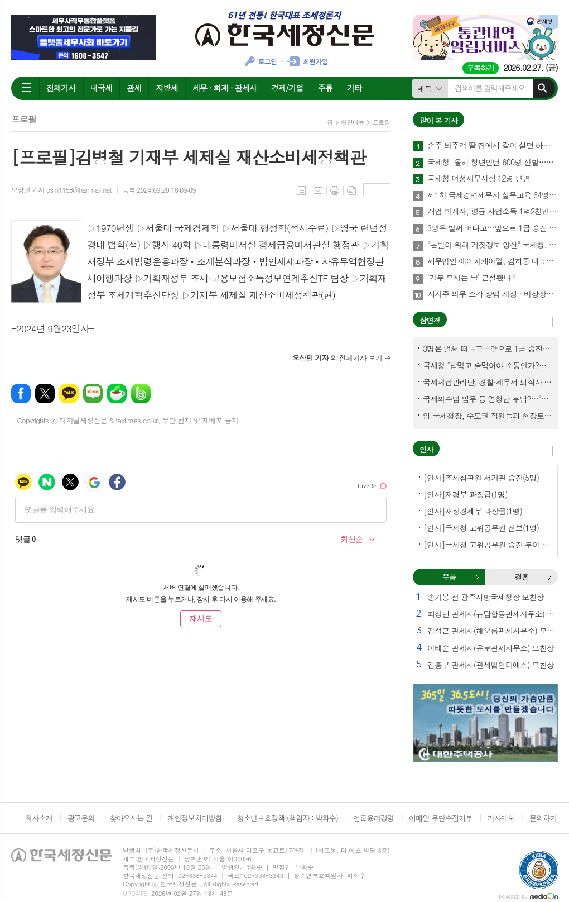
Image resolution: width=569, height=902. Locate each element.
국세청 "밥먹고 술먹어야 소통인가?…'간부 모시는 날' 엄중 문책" (487, 365)
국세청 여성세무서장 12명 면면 (478, 178)
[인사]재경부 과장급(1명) (465, 494)
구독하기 (480, 68)
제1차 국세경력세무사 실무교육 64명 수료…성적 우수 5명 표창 (492, 195)
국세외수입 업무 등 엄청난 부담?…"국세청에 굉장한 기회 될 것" (487, 398)
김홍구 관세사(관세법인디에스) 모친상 (490, 665)
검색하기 (542, 88)
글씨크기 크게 (370, 190)
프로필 (381, 122)
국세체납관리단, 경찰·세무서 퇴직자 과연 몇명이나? (487, 382)
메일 (318, 190)
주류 (325, 87)
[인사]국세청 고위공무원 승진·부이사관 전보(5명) (487, 544)
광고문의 (81, 818)
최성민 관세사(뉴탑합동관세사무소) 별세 (492, 614)
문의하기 (543, 818)
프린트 (334, 190)
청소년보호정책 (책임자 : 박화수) (287, 818)
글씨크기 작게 (383, 190)
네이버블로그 (93, 393)
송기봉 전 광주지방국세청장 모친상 (485, 597)
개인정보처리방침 (194, 818)
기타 (354, 87)
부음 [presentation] (449, 576)
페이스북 (21, 393)
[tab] (449, 577)
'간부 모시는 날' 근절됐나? (471, 278)
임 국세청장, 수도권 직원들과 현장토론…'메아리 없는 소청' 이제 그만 (487, 415)
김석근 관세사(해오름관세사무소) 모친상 (492, 631)
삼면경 (429, 320)
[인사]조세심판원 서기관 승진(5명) (481, 477)
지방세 (166, 87)
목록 (301, 190)
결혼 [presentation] (521, 576)
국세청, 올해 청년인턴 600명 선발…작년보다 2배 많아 (492, 162)
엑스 (45, 393)
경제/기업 (287, 87)
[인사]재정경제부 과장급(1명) (472, 511)
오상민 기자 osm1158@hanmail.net (61, 189)
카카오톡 (69, 393)
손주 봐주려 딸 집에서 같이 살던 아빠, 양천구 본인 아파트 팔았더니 (492, 145)
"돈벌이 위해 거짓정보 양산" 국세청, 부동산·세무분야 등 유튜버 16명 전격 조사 (492, 245)
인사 (426, 449)
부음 (477, 577)
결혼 (549, 577)
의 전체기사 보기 (337, 357)
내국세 (101, 87)
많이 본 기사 (438, 120)
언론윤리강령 (373, 818)
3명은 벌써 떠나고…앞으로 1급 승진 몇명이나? (492, 228)
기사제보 (500, 818)
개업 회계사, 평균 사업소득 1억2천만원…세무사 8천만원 (492, 211)
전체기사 (61, 87)
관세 (134, 87)
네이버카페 (117, 393)
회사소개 (38, 818)
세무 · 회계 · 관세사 (224, 87)
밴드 (141, 393)
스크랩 (351, 190)
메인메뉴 (352, 122)
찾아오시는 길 (131, 818)
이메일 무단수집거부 (440, 818)
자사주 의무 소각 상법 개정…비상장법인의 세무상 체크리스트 (492, 294)
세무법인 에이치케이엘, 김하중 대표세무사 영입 (492, 261)
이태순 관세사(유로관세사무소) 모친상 (490, 648)
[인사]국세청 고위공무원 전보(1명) (481, 527)
